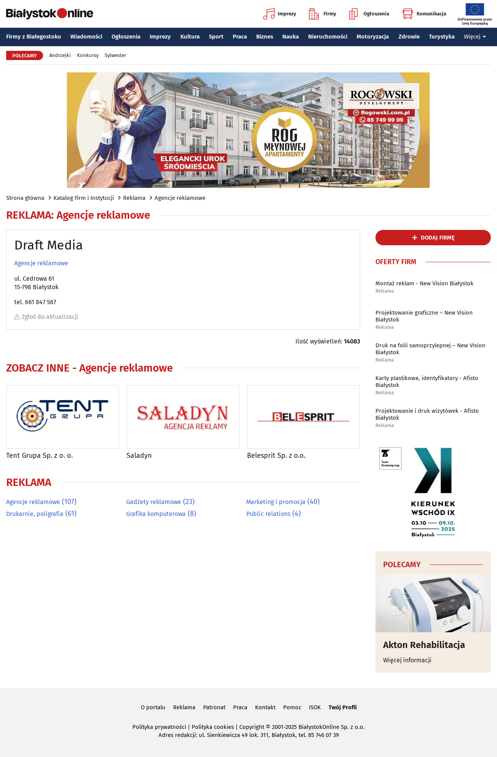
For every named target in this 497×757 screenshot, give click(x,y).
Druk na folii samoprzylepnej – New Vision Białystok (430, 349)
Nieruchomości (327, 36)
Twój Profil (343, 707)
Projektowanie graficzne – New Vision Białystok (424, 316)
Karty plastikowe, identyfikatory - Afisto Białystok (426, 382)
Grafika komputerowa (156, 513)
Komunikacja (424, 14)
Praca (240, 36)
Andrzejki (60, 55)
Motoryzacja (373, 36)
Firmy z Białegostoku (33, 36)
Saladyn (139, 456)
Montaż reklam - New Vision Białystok (424, 283)
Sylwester (115, 55)
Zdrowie (409, 36)
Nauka (290, 36)
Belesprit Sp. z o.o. (276, 456)
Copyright (251, 727)
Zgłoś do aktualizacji (46, 316)
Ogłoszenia (369, 14)
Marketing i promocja (275, 502)
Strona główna (25, 197)
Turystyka (442, 36)
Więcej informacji (407, 660)
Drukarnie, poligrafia (34, 513)
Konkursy (87, 55)
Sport (216, 36)
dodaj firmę (438, 237)
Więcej (475, 36)
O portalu (153, 707)
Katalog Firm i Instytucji (83, 197)
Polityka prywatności (159, 727)
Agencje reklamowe (180, 197)
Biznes (264, 36)
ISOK (315, 707)
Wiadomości (86, 36)
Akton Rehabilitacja (424, 645)
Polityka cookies (213, 727)
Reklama (134, 197)
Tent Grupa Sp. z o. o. (39, 456)
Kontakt (265, 707)
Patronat (214, 707)
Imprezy (279, 14)
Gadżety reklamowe (153, 502)
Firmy (322, 14)
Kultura (190, 36)
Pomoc (292, 707)
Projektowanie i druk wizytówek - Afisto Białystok (427, 414)
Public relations (268, 513)
